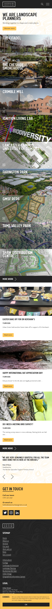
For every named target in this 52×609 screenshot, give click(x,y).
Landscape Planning (9, 568)
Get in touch (7, 554)
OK (26, 604)
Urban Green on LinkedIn (17, 512)
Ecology (5, 563)
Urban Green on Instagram (11, 512)
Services (5, 543)
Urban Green (9, 4)
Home (5, 538)
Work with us (7, 549)
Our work (6, 546)
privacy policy (27, 600)
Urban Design (7, 574)
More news (8, 448)
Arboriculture (7, 560)
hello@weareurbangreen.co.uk (15, 504)
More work (8, 279)
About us (6, 541)
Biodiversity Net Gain (10, 571)
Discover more (9, 28)
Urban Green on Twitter (5, 512)
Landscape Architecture (11, 565)
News (4, 552)
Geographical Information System (14, 576)
